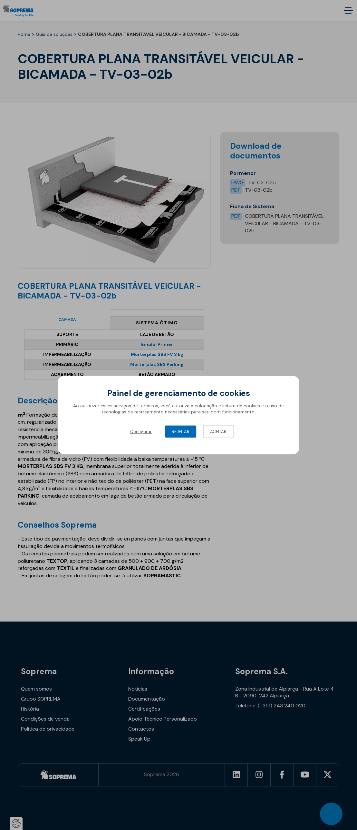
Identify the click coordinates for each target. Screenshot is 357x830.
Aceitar (218, 431)
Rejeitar (180, 431)
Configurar (141, 431)
